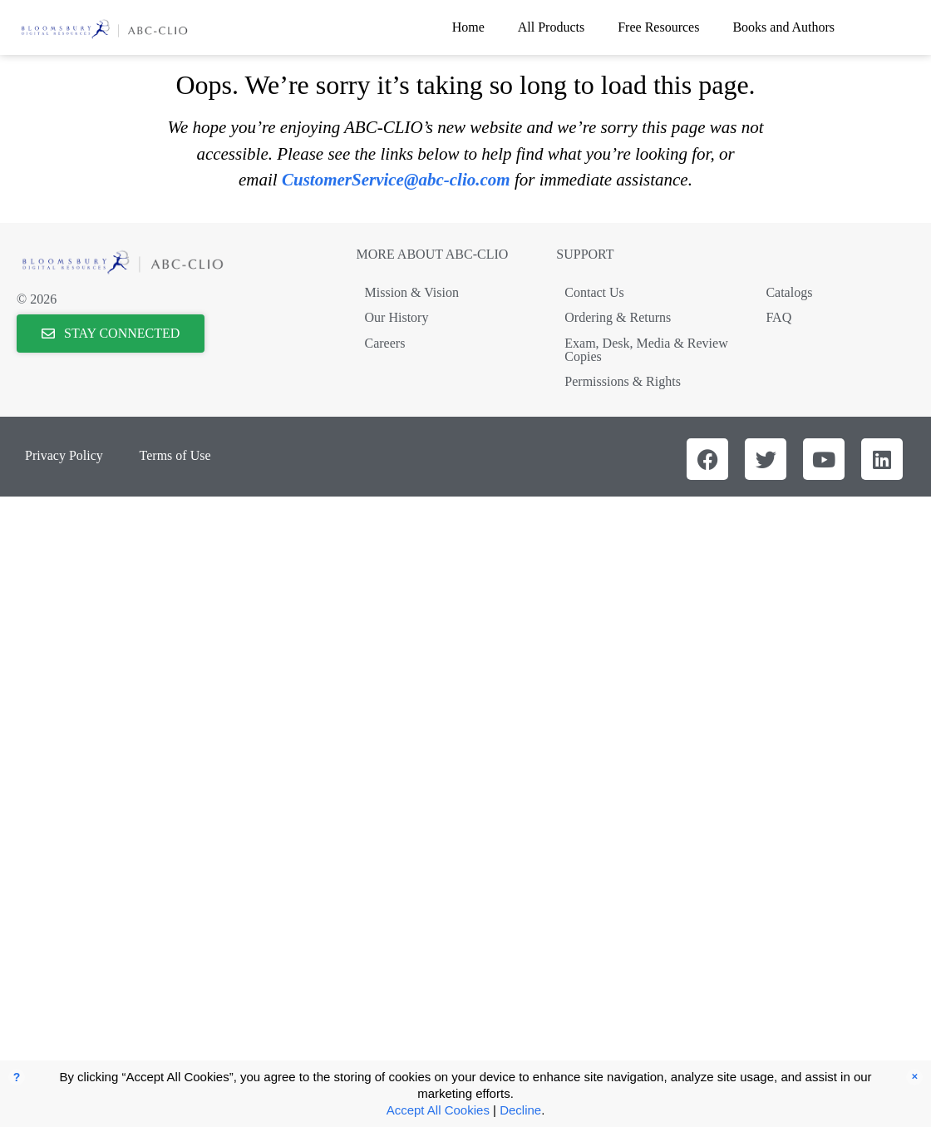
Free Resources (658, 27)
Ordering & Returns (617, 317)
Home (468, 27)
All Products (551, 27)
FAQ (778, 317)
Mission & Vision (412, 292)
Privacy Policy (64, 455)
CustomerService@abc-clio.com (396, 180)
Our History (397, 317)
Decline (520, 1110)
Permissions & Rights (622, 381)
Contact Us (594, 292)
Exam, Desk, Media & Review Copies (645, 349)
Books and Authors (783, 27)
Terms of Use (175, 455)
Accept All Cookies (438, 1110)
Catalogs (789, 292)
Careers (385, 343)
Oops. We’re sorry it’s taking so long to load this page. (465, 85)
